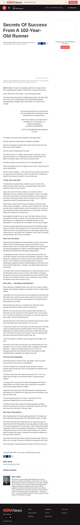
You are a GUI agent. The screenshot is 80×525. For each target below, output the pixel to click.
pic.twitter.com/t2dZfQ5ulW (34, 126)
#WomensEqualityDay (34, 124)
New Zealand (15, 295)
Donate (73, 2)
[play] (4, 8)
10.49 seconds (32, 323)
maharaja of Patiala (23, 273)
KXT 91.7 (47, 512)
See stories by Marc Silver (11, 464)
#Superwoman (39, 115)
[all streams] (72, 8)
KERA (29, 509)
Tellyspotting (48, 509)
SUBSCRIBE (65, 47)
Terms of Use (65, 509)
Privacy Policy (48, 516)
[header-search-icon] (65, 2)
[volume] (9, 8)
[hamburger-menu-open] (3, 2)
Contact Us (64, 512)
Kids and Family (32, 512)
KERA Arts (30, 516)
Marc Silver (12, 42)
